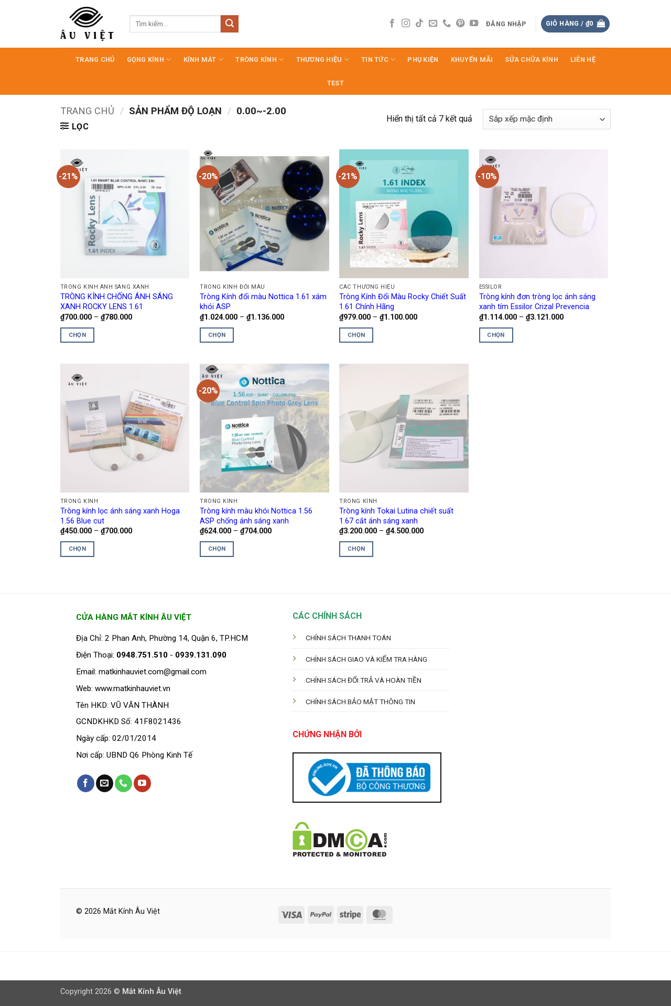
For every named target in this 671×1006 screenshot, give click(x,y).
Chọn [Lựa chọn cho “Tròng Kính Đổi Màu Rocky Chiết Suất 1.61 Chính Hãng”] (356, 334)
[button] (506, 24)
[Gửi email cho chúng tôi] (433, 23)
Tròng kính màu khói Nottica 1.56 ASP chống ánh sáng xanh (256, 516)
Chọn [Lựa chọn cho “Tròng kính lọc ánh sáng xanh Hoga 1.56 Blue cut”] (77, 548)
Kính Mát (203, 59)
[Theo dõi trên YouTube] (474, 23)
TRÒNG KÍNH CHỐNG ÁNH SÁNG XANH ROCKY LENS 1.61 (116, 301)
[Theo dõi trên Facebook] (392, 23)
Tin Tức (378, 59)
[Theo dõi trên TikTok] (419, 23)
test (335, 83)
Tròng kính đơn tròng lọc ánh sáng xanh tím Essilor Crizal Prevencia (537, 301)
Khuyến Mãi (472, 59)
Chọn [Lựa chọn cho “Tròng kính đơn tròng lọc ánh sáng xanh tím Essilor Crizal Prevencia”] (495, 334)
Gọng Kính (149, 59)
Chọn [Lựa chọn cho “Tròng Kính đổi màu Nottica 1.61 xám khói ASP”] (216, 334)
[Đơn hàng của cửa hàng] (547, 119)
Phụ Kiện (422, 59)
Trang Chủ (94, 59)
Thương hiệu (322, 59)
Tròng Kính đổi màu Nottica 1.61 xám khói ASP (263, 301)
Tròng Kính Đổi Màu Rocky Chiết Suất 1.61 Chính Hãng (402, 301)
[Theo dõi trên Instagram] (406, 23)
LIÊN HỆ (583, 59)
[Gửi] (230, 24)
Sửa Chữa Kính (531, 59)
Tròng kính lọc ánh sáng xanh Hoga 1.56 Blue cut (120, 516)
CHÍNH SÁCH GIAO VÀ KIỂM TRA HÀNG (366, 659)
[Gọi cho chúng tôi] (446, 23)
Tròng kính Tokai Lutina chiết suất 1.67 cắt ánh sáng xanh (396, 516)
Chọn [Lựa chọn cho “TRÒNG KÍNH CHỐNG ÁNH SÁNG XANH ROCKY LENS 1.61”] (77, 334)
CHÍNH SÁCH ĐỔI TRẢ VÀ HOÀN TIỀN (363, 680)
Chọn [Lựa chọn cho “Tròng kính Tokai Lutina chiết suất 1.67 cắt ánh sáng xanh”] (356, 548)
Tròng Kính (259, 59)
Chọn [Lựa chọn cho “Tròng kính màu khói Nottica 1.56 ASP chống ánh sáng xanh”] (216, 548)
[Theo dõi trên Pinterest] (460, 23)
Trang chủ (87, 110)
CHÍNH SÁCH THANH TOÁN (348, 637)
